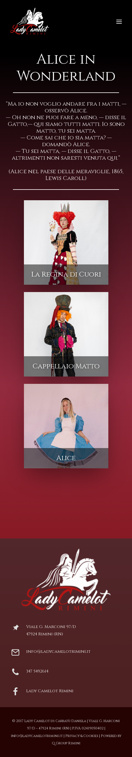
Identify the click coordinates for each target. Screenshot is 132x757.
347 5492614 (37, 671)
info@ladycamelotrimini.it (58, 651)
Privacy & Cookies (81, 736)
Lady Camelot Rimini (49, 691)
